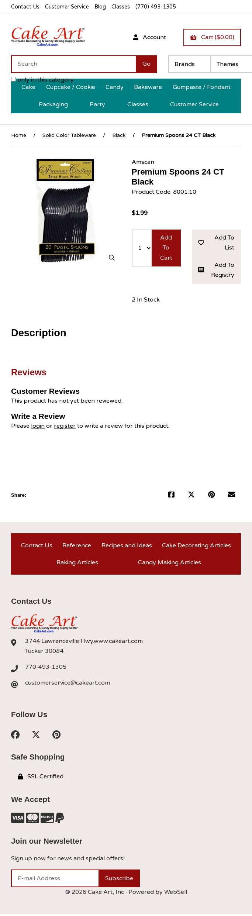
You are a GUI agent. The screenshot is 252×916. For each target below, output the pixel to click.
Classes (122, 7)
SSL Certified (40, 778)
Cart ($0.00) (212, 37)
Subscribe (119, 880)
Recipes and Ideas (126, 546)
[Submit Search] (146, 64)
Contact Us (25, 7)
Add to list (216, 243)
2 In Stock (146, 300)
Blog (101, 7)
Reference (76, 546)
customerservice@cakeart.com (67, 684)
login (38, 426)
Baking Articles (77, 563)
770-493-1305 (46, 668)
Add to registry (216, 270)
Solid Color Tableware (69, 135)
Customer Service (67, 7)
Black (118, 135)
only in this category (42, 79)
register (65, 426)
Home (18, 135)
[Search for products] (73, 64)
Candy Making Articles (169, 563)
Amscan (143, 162)
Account (149, 37)
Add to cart (166, 248)
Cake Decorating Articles (196, 546)
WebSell (175, 894)
